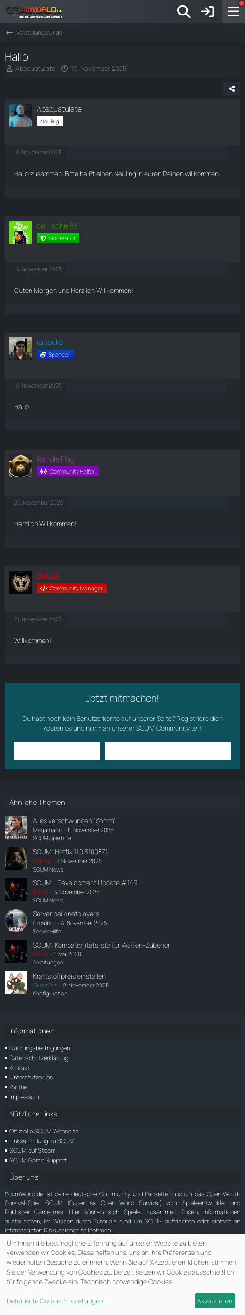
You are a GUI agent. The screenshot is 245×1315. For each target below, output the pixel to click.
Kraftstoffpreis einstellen (69, 975)
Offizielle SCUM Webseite (43, 1131)
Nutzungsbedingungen (39, 1048)
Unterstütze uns (31, 1077)
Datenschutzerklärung (38, 1058)
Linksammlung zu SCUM (42, 1141)
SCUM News (48, 869)
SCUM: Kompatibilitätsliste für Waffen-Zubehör (101, 944)
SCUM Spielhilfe (52, 838)
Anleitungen (48, 962)
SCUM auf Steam (32, 1150)
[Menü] (233, 11)
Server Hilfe (47, 931)
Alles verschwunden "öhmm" (74, 820)
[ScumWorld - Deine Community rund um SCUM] (37, 11)
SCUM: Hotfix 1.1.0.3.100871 (70, 851)
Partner (19, 1087)
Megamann (47, 830)
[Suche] (184, 11)
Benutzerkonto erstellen (167, 750)
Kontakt (19, 1067)
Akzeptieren (214, 1300)
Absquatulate (35, 68)
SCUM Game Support (38, 1160)
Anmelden (57, 750)
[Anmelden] (207, 11)
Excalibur (44, 923)
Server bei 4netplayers (66, 913)
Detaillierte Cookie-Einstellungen (55, 1300)
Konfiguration (50, 993)
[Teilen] (231, 88)
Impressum (24, 1097)
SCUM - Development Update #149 (85, 882)
